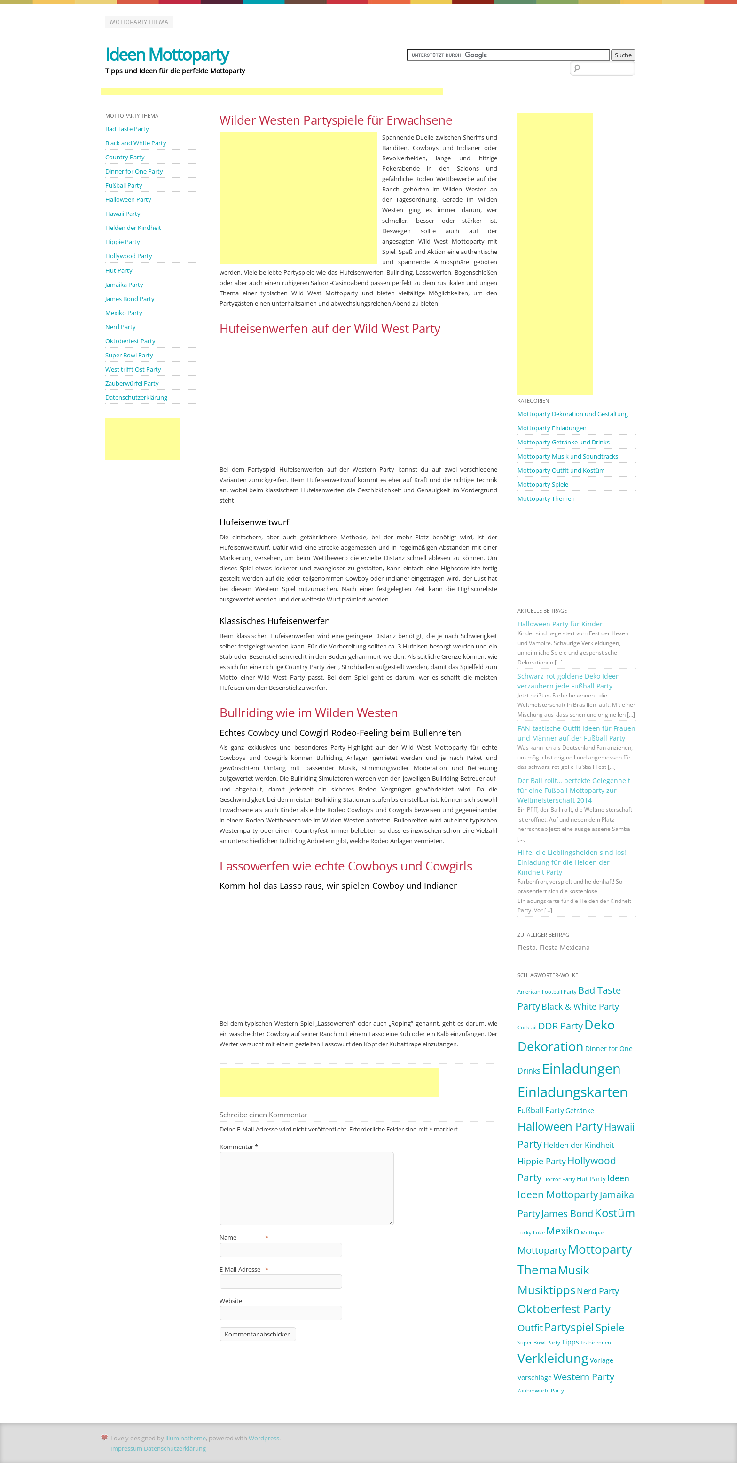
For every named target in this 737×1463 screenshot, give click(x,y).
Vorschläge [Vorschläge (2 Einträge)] (534, 1377)
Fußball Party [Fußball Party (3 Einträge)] (540, 1110)
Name (244, 1237)
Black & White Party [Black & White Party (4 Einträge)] (580, 1006)
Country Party (125, 157)
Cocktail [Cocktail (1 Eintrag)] (527, 1027)
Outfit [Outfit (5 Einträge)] (530, 1327)
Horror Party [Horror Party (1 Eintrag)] (559, 1179)
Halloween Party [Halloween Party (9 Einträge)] (560, 1126)
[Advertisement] (272, 91)
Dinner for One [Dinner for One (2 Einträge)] (609, 1048)
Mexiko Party (123, 312)
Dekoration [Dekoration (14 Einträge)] (550, 1046)
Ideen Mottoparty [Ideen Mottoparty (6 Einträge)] (557, 1194)
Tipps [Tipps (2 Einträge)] (570, 1341)
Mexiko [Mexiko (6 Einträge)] (563, 1230)
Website (231, 1301)
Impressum (126, 1448)
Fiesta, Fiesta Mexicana (553, 947)
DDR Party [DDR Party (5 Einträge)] (560, 1026)
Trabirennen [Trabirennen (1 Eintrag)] (595, 1342)
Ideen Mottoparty (166, 54)
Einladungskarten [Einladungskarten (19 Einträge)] (572, 1092)
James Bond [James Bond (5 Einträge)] (567, 1213)
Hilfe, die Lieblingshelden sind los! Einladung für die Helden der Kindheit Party (571, 862)
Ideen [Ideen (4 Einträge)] (618, 1178)
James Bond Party (130, 298)
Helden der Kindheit (133, 227)
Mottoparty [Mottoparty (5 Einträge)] (541, 1250)
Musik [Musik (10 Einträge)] (573, 1270)
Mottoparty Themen (546, 498)
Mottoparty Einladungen (552, 428)
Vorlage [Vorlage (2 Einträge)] (601, 1360)
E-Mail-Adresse (244, 1269)
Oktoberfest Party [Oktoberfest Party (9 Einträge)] (564, 1308)
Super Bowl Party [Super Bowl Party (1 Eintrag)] (538, 1342)
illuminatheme (185, 1438)
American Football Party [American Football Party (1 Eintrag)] (547, 992)
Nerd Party (120, 327)
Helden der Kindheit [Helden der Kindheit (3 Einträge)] (578, 1145)
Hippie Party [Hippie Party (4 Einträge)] (541, 1161)
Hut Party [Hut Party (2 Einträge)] (591, 1178)
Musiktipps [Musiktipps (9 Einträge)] (546, 1289)
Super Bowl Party (129, 355)
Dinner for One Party (134, 171)
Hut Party (119, 270)
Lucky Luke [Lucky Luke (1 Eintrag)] (531, 1232)
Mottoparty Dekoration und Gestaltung (572, 414)
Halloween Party (128, 199)
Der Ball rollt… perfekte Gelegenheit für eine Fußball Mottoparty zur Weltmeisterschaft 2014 (573, 790)
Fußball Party (123, 185)
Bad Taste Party (127, 129)
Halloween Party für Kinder (560, 623)
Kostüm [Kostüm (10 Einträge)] (615, 1212)
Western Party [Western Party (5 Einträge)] (583, 1376)
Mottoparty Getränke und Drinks (563, 442)
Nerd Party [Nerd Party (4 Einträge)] (598, 1291)
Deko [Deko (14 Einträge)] (599, 1024)
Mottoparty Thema (139, 21)
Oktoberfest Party (130, 341)
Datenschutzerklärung (136, 397)
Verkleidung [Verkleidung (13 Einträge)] (552, 1358)
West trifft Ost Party (133, 369)
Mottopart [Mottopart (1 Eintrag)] (593, 1232)
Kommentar (239, 1146)
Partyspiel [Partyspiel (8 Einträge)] (569, 1327)
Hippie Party (122, 241)
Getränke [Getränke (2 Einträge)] (579, 1110)
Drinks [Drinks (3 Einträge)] (529, 1071)
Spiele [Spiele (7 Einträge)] (610, 1327)
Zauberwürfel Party (132, 383)
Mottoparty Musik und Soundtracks (567, 456)
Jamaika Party (124, 284)
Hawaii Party (123, 213)
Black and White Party (135, 143)
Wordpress (264, 1438)
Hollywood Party (128, 256)
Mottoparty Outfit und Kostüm (561, 470)
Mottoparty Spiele (542, 484)
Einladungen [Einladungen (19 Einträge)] (581, 1068)
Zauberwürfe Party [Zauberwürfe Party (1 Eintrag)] (540, 1390)
